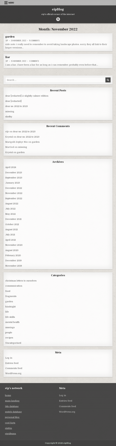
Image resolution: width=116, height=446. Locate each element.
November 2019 (13, 266)
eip (7, 40)
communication (13, 286)
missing (9, 111)
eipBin (8, 428)
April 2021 (10, 240)
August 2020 (11, 250)
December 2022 (13, 188)
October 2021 (12, 224)
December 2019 (13, 260)
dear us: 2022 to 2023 (16, 106)
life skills (10, 317)
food (7, 291)
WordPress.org (13, 373)
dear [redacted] (13, 101)
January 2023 (12, 183)
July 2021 (10, 234)
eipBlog (58, 9)
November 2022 (13, 193)
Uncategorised (13, 343)
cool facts (10, 423)
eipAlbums (10, 433)
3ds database (12, 406)
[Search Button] (58, 19)
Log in (8, 358)
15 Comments (34, 40)
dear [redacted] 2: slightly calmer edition (26, 96)
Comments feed (13, 368)
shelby (8, 116)
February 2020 (13, 255)
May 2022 (10, 214)
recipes (9, 337)
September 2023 (13, 177)
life (7, 312)
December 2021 (13, 219)
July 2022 (10, 208)
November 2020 (14, 245)
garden (10, 36)
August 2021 (11, 229)
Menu (11, 3)
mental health (12, 322)
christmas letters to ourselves (21, 281)
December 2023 (13, 172)
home (8, 395)
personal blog (12, 417)
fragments (10, 296)
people (8, 332)
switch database (13, 412)
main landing (12, 401)
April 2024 (10, 167)
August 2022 (11, 203)
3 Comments (34, 61)
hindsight (10, 306)
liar (7, 57)
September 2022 (13, 198)
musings (10, 327)
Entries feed (11, 363)
